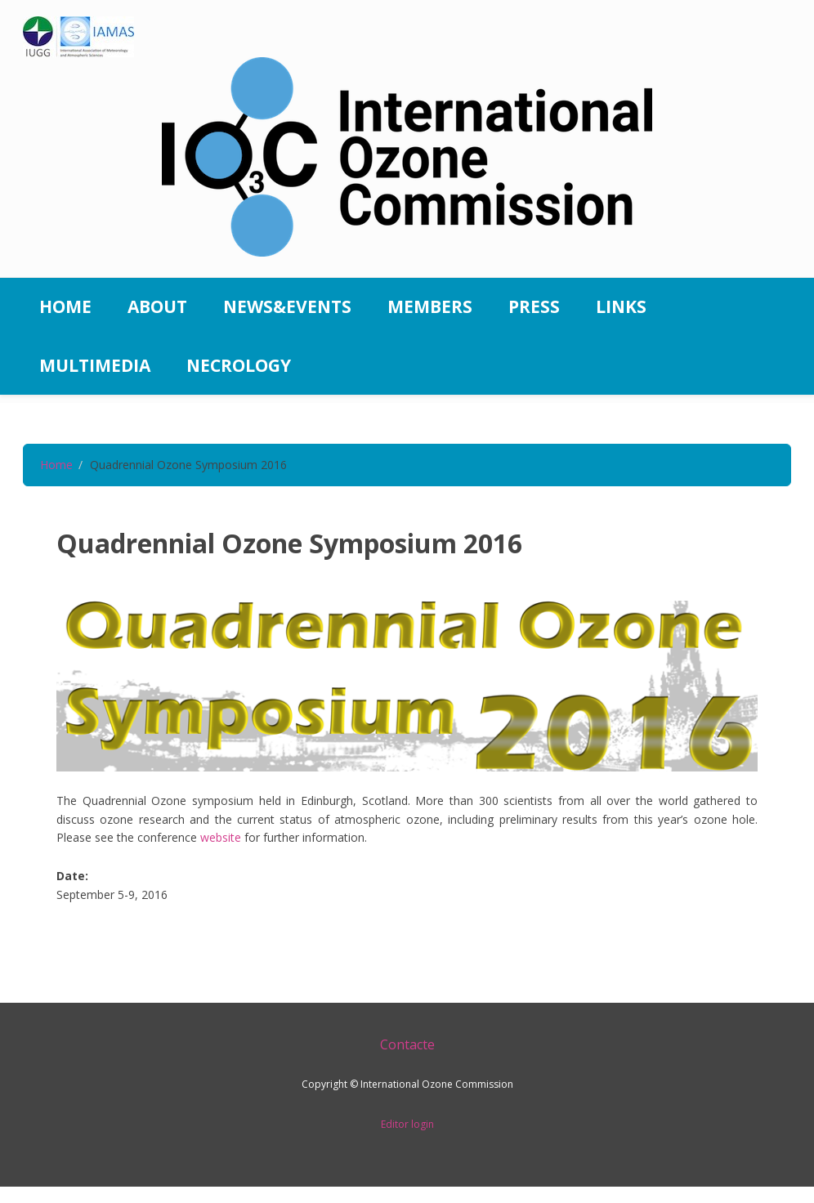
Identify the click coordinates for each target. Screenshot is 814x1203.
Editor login (407, 1124)
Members (429, 306)
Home (65, 306)
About (157, 306)
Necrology (238, 365)
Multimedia (94, 365)
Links (621, 306)
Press (534, 306)
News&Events (287, 306)
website (220, 837)
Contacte (407, 1044)
